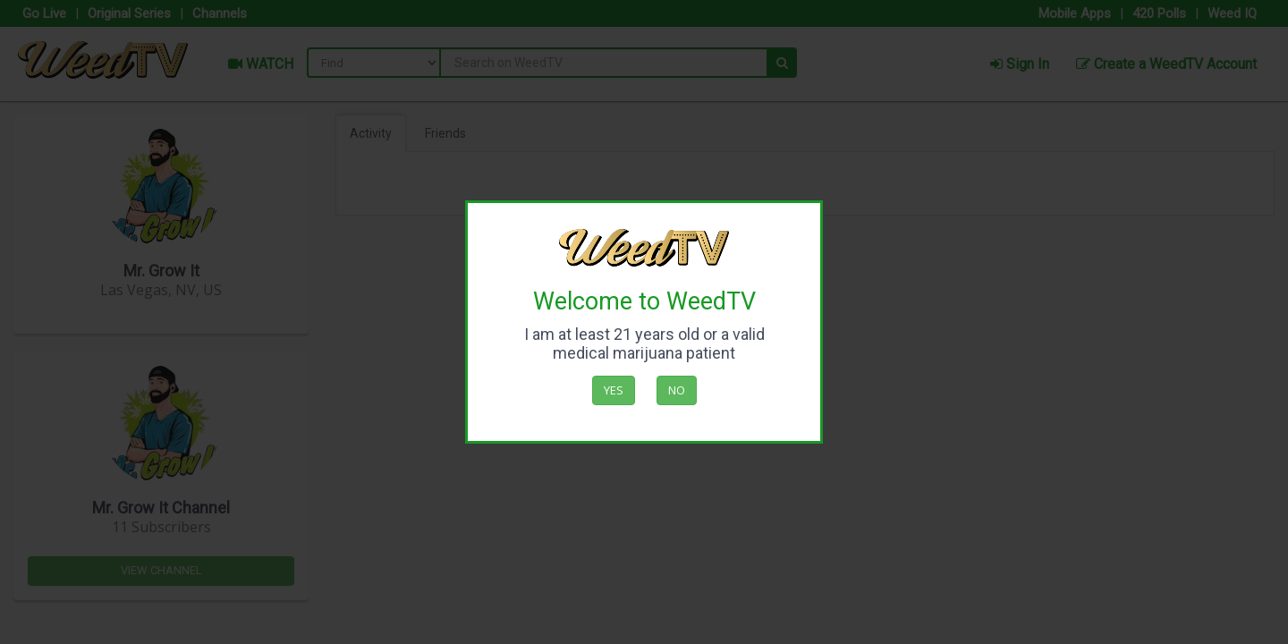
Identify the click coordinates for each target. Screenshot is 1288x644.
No (676, 390)
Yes (613, 390)
